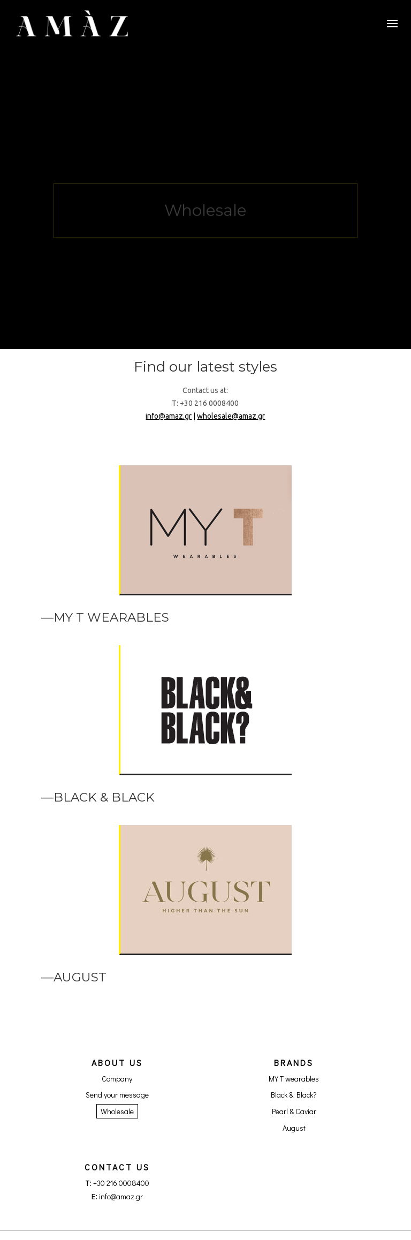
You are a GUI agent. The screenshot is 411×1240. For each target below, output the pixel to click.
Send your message (117, 1095)
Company (117, 1078)
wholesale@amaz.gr (231, 416)
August (294, 1128)
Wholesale (117, 1111)
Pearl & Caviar (294, 1111)
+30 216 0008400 (121, 1183)
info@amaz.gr (169, 416)
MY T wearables (294, 1078)
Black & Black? (294, 1095)
